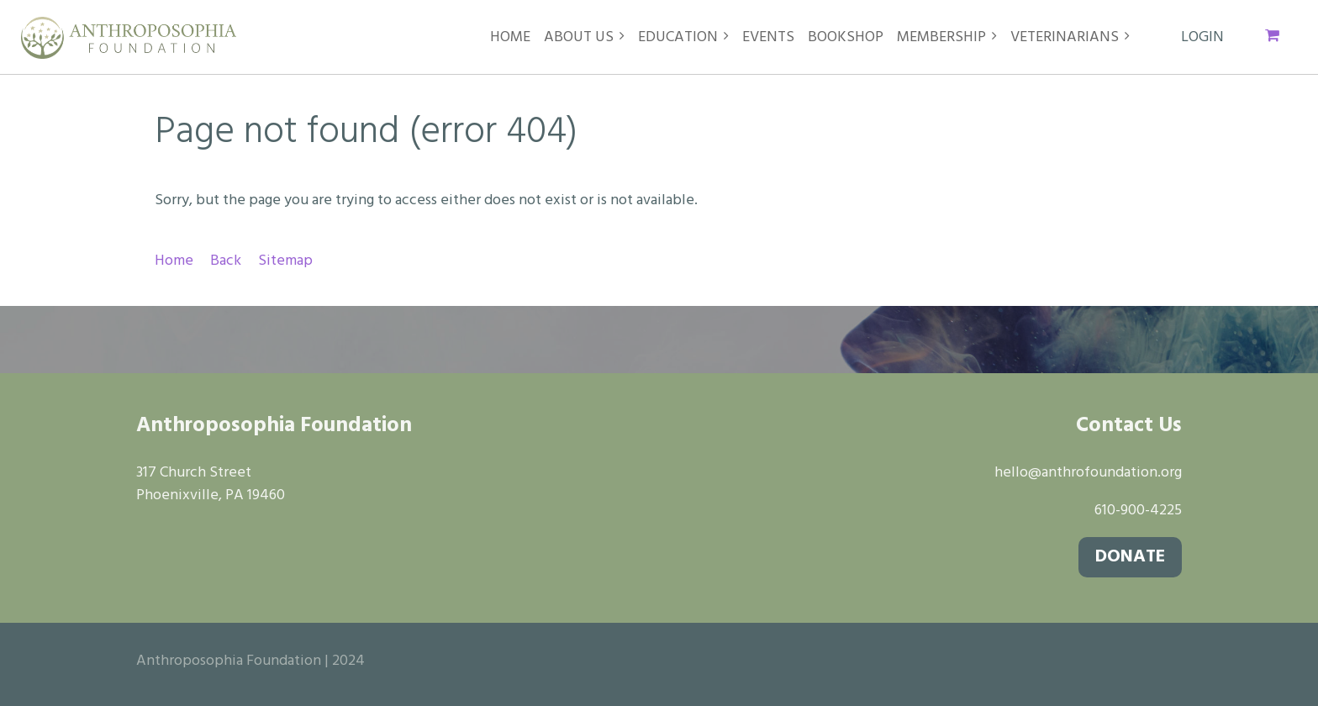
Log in (1202, 38)
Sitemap (285, 261)
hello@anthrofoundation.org (1088, 473)
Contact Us (1129, 425)
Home (174, 261)
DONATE (1130, 557)
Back (225, 261)
